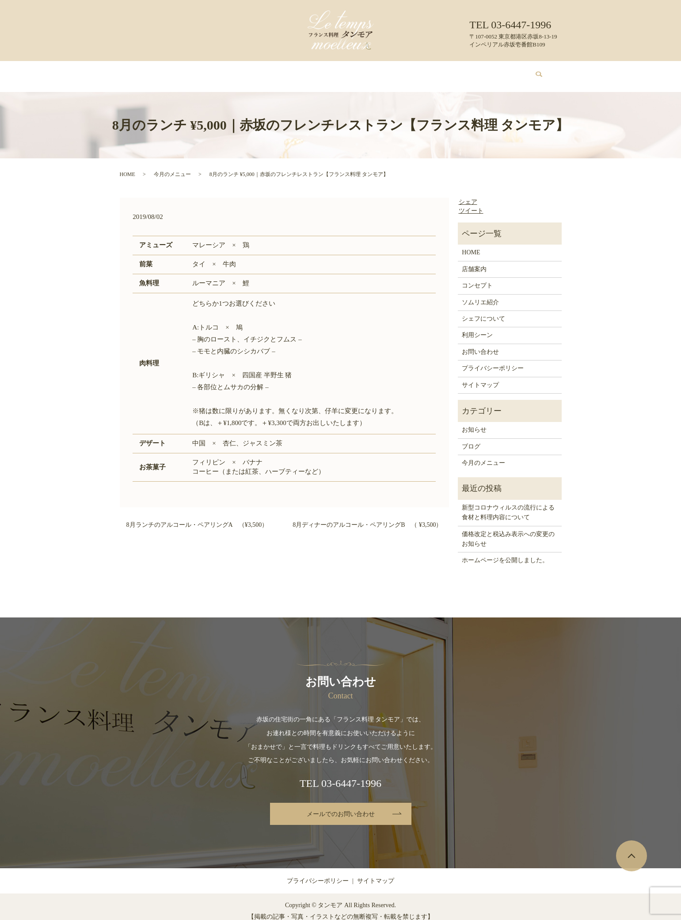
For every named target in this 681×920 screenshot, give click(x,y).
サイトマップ (480, 376)
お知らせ (474, 421)
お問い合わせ (491, 72)
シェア (468, 193)
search (534, 72)
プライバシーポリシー (493, 359)
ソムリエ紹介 (322, 72)
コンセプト (225, 72)
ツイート (471, 202)
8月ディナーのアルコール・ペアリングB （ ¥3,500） (367, 516)
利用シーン (419, 72)
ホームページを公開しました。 (505, 551)
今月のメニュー (272, 72)
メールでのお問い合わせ (341, 805)
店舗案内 (187, 72)
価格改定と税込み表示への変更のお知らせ (508, 530)
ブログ (454, 72)
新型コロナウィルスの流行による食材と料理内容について (508, 504)
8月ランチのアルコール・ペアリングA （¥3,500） (197, 516)
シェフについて (372, 72)
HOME (155, 72)
